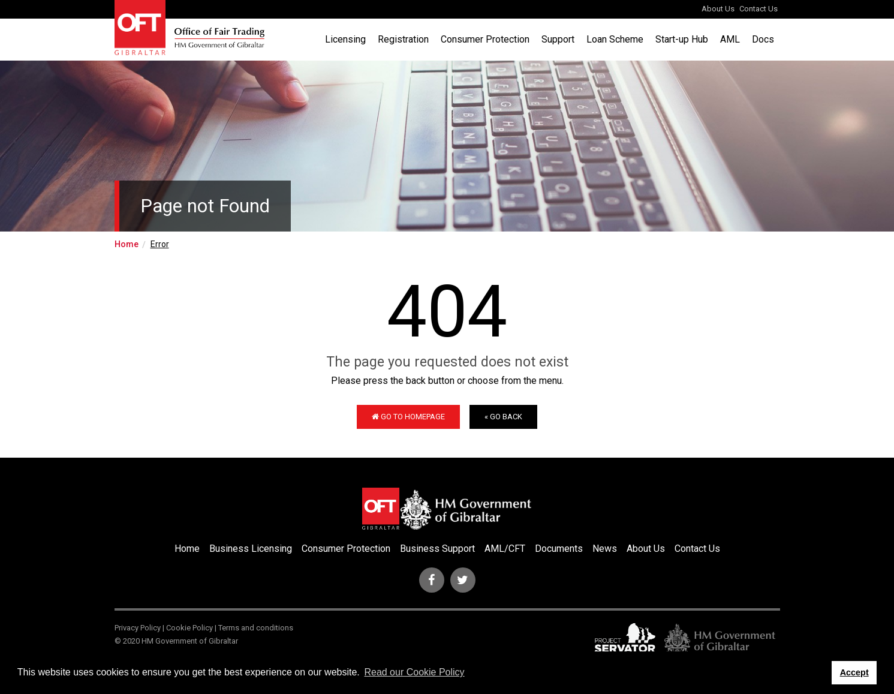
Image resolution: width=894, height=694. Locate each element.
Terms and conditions (255, 627)
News (604, 548)
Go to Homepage (408, 416)
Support (557, 39)
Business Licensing (250, 548)
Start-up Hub (681, 39)
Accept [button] (854, 672)
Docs (763, 39)
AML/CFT (504, 548)
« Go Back (503, 416)
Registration (403, 39)
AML (730, 39)
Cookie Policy (189, 627)
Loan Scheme (614, 39)
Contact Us (758, 8)
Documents (559, 548)
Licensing (345, 39)
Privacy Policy (138, 627)
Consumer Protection (485, 39)
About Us (718, 8)
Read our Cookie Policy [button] (414, 672)
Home (127, 244)
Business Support (437, 548)
